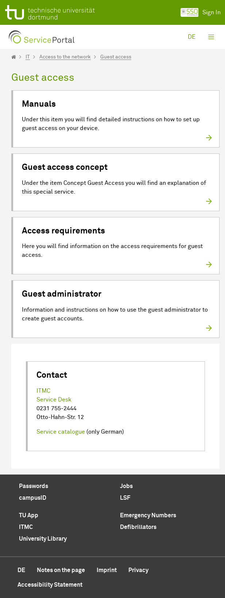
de (191, 37)
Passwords (33, 486)
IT (28, 57)
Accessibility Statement (50, 585)
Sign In (201, 12)
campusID (32, 498)
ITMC (43, 391)
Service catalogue (60, 432)
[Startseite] (13, 57)
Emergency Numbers (148, 515)
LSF (125, 498)
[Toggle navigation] (211, 37)
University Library (43, 539)
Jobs (126, 486)
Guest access (115, 57)
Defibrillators (138, 527)
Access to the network (65, 57)
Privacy (138, 570)
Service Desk (53, 400)
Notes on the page (61, 570)
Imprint (107, 570)
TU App (28, 515)
